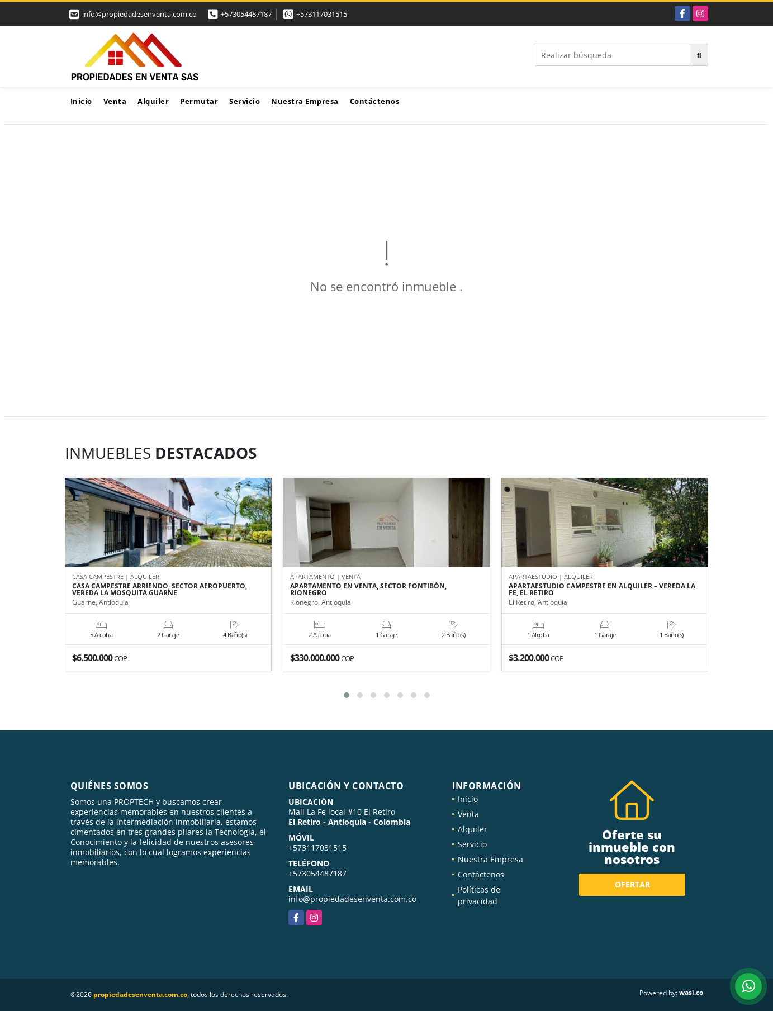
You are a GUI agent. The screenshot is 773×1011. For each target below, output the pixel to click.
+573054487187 (246, 14)
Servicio (244, 101)
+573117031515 (321, 14)
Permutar (199, 101)
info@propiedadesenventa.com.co (352, 899)
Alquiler (153, 101)
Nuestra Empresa (305, 101)
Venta (115, 101)
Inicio (81, 101)
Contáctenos (375, 101)
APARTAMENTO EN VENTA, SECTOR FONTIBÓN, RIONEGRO (368, 589)
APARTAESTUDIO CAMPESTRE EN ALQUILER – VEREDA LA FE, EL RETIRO (602, 589)
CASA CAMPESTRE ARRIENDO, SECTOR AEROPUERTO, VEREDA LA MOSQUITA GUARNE (159, 589)
